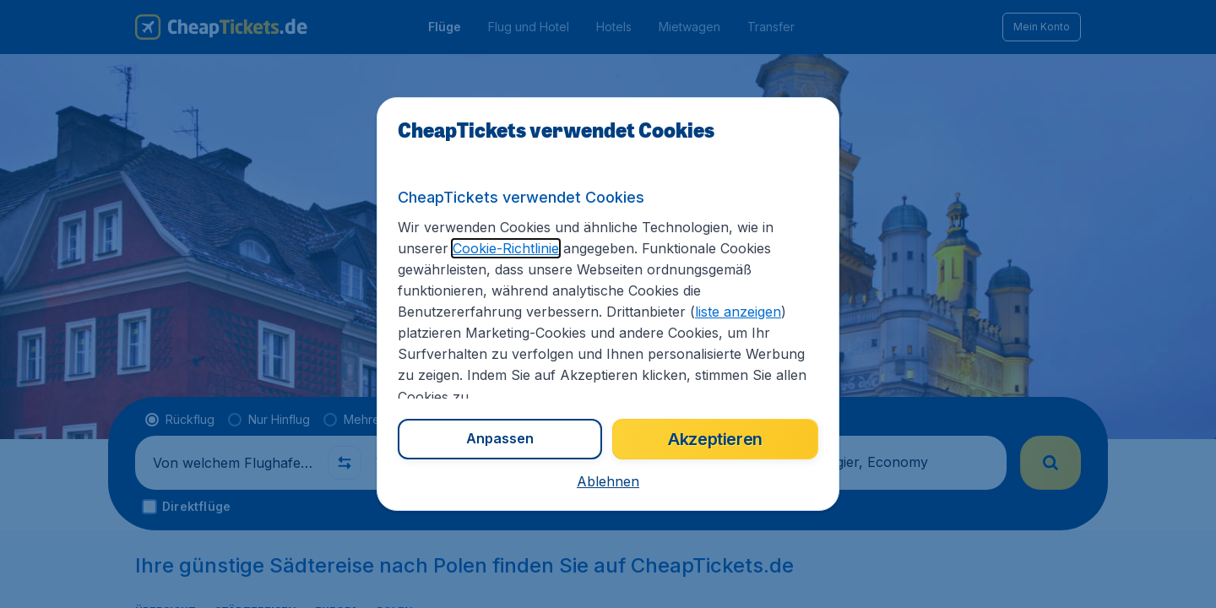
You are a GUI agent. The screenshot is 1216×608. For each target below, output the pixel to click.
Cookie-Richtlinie (506, 248)
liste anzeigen (738, 311)
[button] (608, 481)
